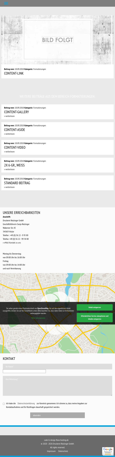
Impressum (51, 451)
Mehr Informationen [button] (38, 318)
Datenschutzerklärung (26, 403)
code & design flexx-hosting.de (56, 440)
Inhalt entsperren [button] (95, 307)
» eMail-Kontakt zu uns (12, 242)
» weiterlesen (9, 116)
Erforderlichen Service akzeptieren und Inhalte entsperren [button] (94, 317)
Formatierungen (39, 69)
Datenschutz (63, 451)
